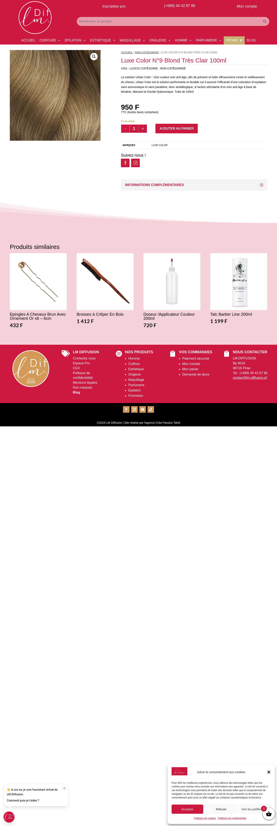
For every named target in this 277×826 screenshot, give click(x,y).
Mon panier (190, 369)
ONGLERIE (160, 40)
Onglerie (134, 374)
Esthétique (136, 369)
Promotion (135, 395)
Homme (134, 358)
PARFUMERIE (209, 40)
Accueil (127, 52)
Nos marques (82, 387)
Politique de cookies (205, 818)
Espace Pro (81, 363)
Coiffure (134, 364)
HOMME (183, 40)
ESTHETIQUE (102, 40)
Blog (76, 392)
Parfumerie (136, 385)
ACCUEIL (28, 40)
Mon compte (191, 364)
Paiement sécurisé (195, 358)
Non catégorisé (147, 52)
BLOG (251, 40)
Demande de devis (195, 374)
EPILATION (75, 40)
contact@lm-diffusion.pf (250, 377)
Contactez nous (84, 358)
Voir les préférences (255, 809)
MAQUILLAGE (132, 40)
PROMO (232, 40)
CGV (76, 368)
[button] (269, 772)
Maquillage (136, 379)
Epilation (134, 390)
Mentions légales (85, 382)
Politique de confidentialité (232, 818)
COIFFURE (50, 40)
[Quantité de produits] (134, 129)
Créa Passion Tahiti (167, 422)
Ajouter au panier (177, 128)
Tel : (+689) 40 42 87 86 (250, 373)
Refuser (221, 809)
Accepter (187, 809)
